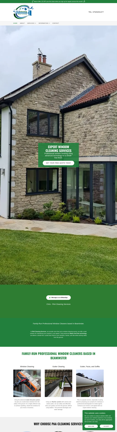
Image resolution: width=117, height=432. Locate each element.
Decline (91, 426)
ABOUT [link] (22, 23)
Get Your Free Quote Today (58, 163)
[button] (31, 23)
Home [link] (15, 23)
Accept (106, 426)
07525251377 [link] (98, 12)
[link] (23, 12)
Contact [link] (55, 23)
